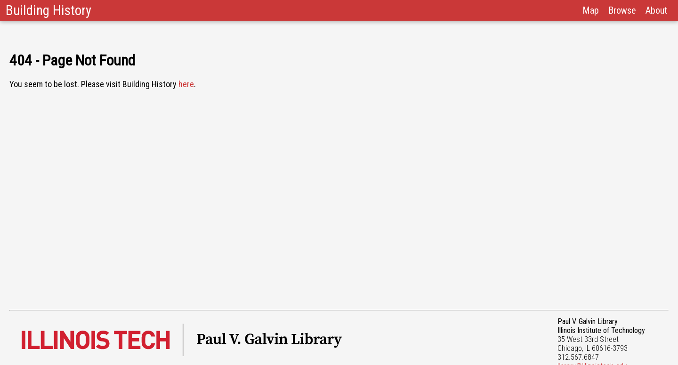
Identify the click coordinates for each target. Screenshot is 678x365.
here (186, 84)
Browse (622, 10)
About (656, 10)
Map (590, 10)
